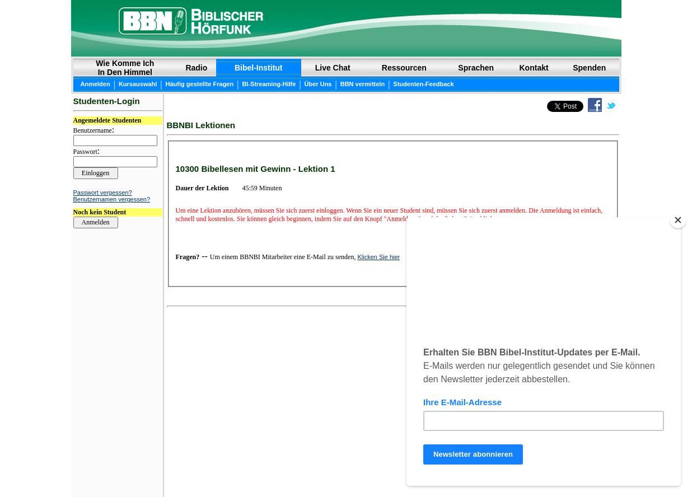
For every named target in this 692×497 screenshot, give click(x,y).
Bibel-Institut (259, 67)
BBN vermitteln (362, 84)
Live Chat (332, 67)
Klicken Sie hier (378, 257)
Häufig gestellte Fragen (200, 84)
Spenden (589, 67)
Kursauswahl (138, 84)
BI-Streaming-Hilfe (269, 84)
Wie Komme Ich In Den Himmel (125, 68)
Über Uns (318, 84)
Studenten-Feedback (423, 84)
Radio (196, 67)
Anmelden (95, 84)
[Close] (678, 220)
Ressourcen (404, 67)
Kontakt (534, 67)
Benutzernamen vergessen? (112, 199)
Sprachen (476, 67)
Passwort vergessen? (102, 192)
